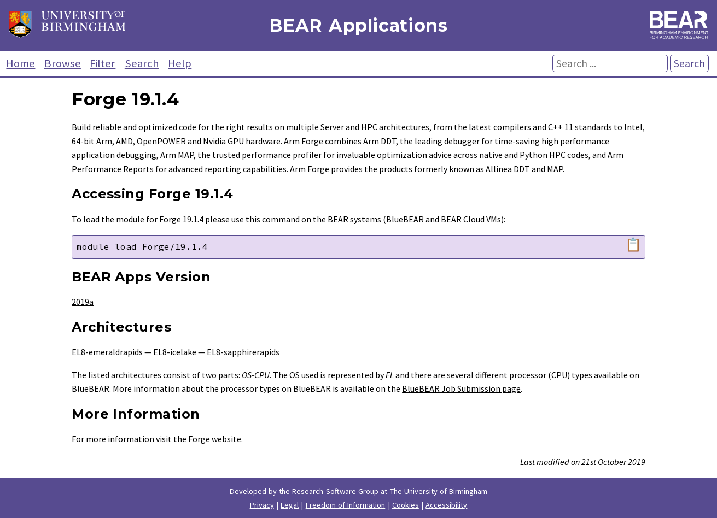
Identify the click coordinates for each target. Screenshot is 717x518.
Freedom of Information (346, 505)
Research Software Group (335, 491)
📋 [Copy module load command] (633, 245)
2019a (83, 301)
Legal (290, 505)
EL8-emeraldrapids (107, 351)
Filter (102, 63)
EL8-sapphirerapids (243, 351)
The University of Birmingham (439, 491)
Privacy (262, 505)
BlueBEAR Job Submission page (461, 388)
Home (20, 63)
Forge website (214, 438)
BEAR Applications (358, 25)
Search (142, 63)
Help (179, 63)
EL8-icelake (174, 351)
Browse (62, 63)
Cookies (405, 505)
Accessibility (446, 505)
